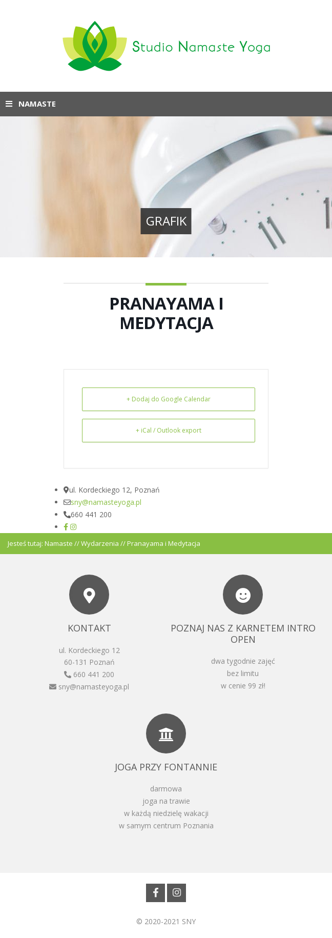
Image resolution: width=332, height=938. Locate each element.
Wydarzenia (100, 543)
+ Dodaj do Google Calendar (169, 399)
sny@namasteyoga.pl (106, 502)
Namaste (59, 543)
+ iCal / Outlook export (168, 430)
